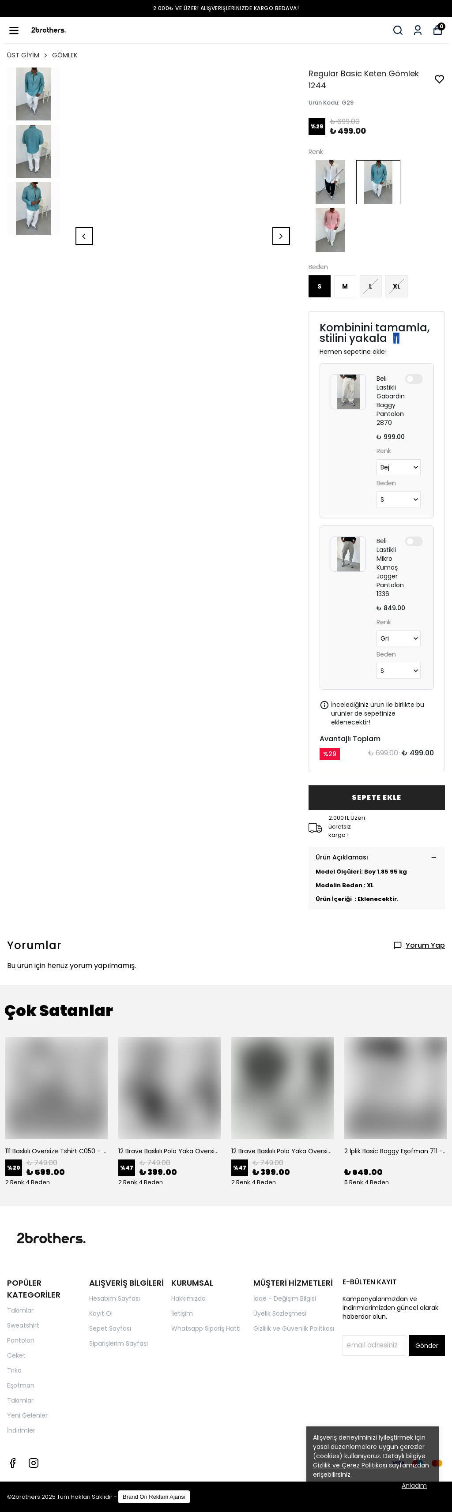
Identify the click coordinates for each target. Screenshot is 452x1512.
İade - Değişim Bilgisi (284, 1298)
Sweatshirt (23, 1325)
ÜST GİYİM (28, 55)
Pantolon (20, 1340)
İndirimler (21, 1430)
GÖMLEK (65, 55)
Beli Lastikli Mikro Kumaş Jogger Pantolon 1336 (390, 567)
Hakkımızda (188, 1298)
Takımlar (20, 1310)
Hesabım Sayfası (114, 1298)
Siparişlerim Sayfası (118, 1343)
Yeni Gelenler (27, 1415)
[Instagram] (33, 1463)
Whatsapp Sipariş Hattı (206, 1328)
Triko (14, 1370)
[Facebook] (12, 1463)
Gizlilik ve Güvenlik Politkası (293, 1328)
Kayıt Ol (101, 1313)
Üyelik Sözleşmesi (279, 1313)
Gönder (426, 1345)
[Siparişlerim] (417, 30)
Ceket (16, 1355)
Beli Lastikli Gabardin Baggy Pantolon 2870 (391, 400)
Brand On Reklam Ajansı (154, 1496)
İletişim (182, 1313)
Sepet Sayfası (110, 1328)
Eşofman (20, 1385)
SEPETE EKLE (376, 797)
